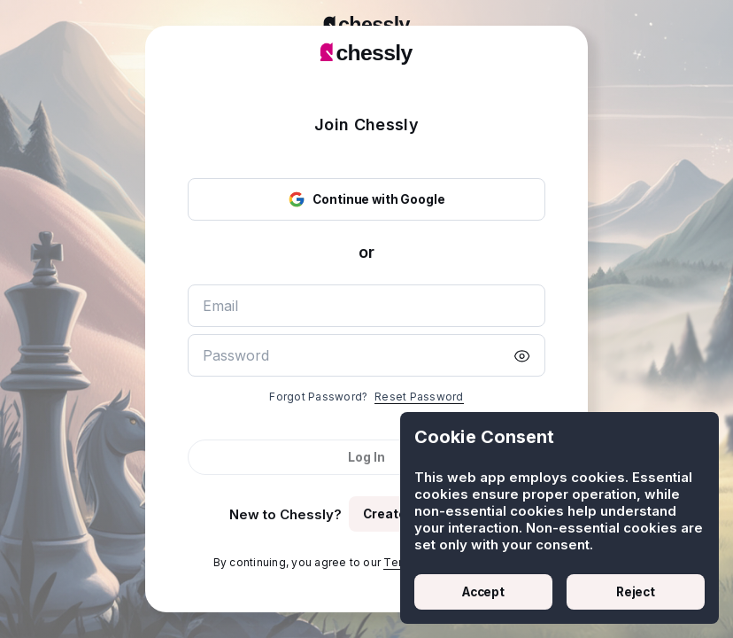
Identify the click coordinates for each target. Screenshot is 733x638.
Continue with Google (366, 199)
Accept (483, 592)
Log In (366, 457)
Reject (635, 592)
